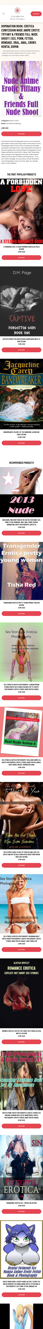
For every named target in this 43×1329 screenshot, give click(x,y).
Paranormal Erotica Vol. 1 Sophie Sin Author (21, 1203)
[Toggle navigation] (3, 13)
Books (12, 121)
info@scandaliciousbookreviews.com (32, 2)
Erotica (16, 121)
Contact (36, 14)
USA (4, 2)
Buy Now (21, 134)
